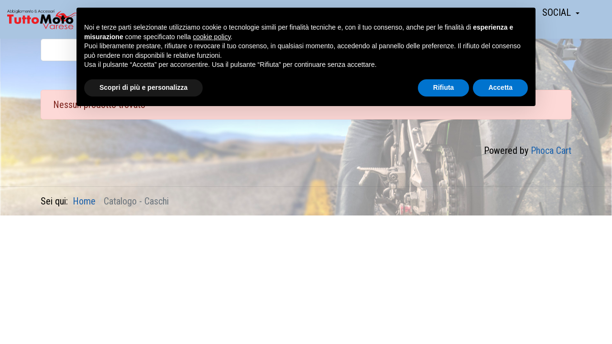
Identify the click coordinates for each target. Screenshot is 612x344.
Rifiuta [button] (443, 87)
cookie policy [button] (211, 37)
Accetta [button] (500, 87)
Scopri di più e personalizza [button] (143, 87)
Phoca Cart (551, 150)
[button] (560, 12)
